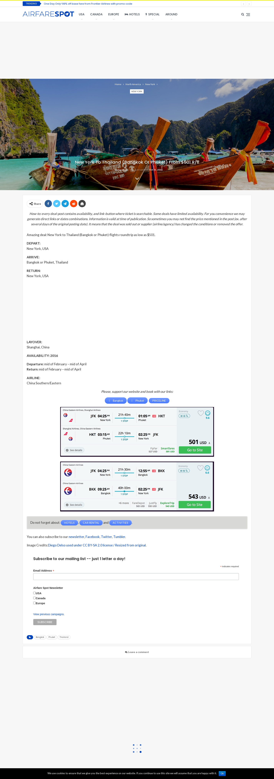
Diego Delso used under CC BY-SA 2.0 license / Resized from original (97, 545)
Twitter (106, 537)
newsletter (76, 537)
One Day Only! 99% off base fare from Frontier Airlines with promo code (88, 4)
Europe (113, 14)
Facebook (93, 537)
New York (136, 91)
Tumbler (119, 537)
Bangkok (40, 637)
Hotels (132, 14)
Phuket (51, 637)
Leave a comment (137, 652)
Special (153, 14)
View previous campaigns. (48, 614)
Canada (96, 14)
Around (171, 14)
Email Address (43, 571)
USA (81, 14)
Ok (222, 773)
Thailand (64, 637)
